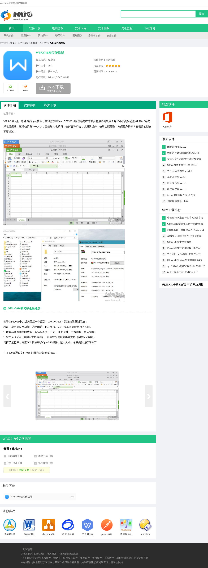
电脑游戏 (57, 28)
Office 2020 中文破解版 (179, 242)
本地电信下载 (45, 456)
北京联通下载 (45, 463)
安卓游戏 (103, 28)
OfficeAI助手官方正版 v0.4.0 (182, 165)
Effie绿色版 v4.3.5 (176, 183)
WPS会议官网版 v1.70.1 (179, 171)
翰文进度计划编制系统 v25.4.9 (183, 153)
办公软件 (44, 43)
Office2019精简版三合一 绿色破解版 (185, 224)
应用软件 (26, 35)
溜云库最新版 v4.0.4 (178, 201)
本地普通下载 (15, 456)
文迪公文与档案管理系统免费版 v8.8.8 (184, 159)
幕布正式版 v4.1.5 (176, 177)
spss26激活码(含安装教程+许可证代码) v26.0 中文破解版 (186, 266)
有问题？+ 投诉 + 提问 (26, 470)
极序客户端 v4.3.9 (176, 189)
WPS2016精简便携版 (21, 496)
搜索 (201, 13)
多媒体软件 (94, 35)
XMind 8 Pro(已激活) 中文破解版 (184, 236)
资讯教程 (126, 28)
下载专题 (149, 28)
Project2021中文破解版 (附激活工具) (184, 248)
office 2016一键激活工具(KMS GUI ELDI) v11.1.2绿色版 (185, 230)
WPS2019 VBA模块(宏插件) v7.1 (184, 254)
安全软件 (111, 35)
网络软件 (43, 35)
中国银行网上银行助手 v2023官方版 (185, 218)
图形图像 (77, 35)
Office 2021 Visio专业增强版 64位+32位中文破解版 (184, 260)
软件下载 (34, 28)
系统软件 (9, 35)
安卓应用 (80, 28)
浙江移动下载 (15, 463)
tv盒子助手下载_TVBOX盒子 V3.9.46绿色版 (182, 272)
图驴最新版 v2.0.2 (176, 147)
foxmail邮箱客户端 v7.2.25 (181, 195)
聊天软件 (60, 35)
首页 (11, 28)
